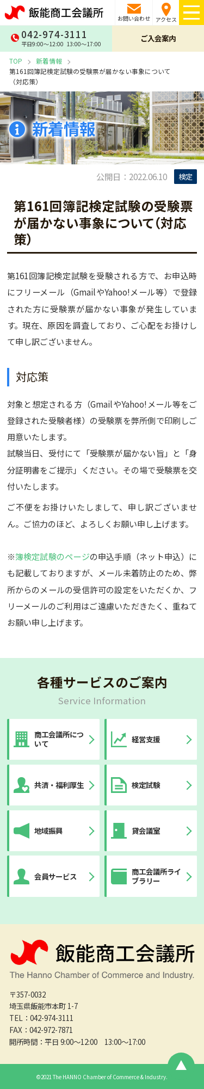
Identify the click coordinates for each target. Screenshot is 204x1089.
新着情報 (49, 60)
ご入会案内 (158, 38)
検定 (185, 176)
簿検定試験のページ (52, 556)
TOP (15, 60)
